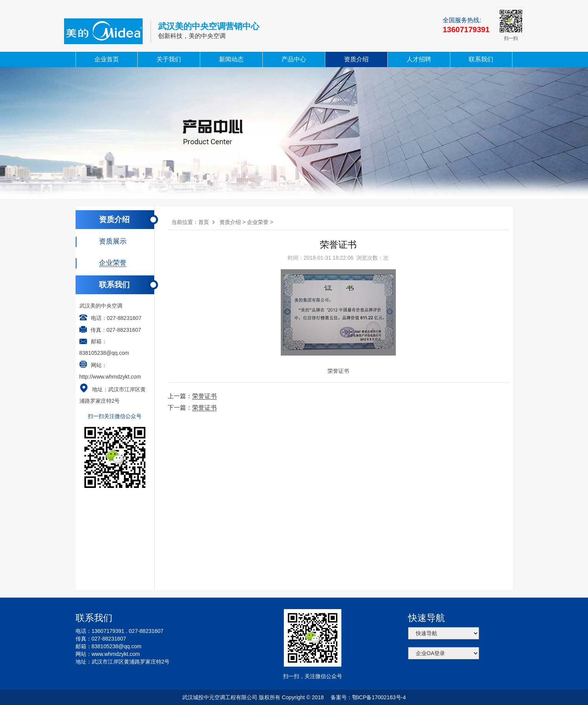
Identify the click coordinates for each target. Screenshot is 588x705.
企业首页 (106, 59)
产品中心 (294, 59)
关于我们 (168, 59)
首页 (203, 222)
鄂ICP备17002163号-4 (379, 697)
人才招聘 (419, 59)
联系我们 (481, 59)
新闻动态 (231, 59)
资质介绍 (356, 59)
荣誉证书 (204, 396)
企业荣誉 (257, 222)
